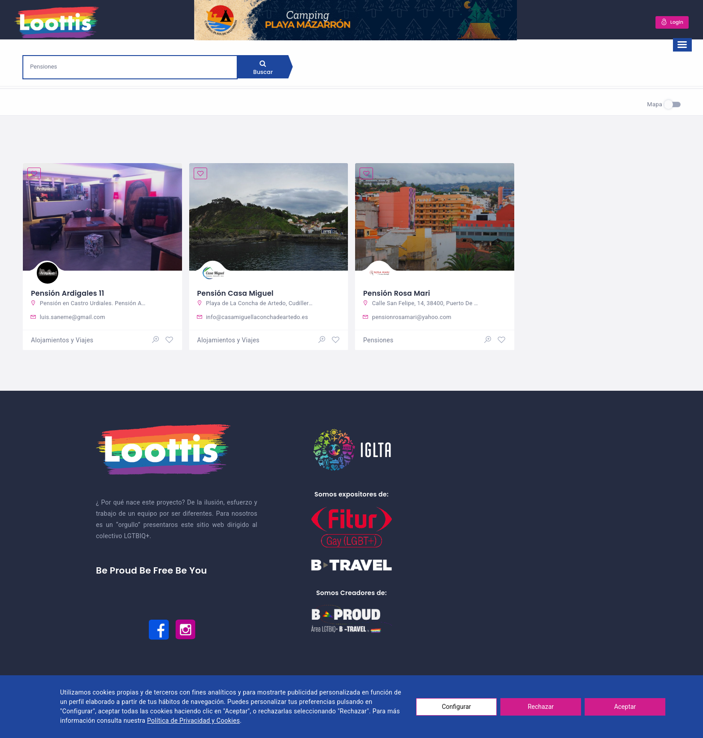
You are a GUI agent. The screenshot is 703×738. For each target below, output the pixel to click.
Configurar (456, 706)
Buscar (264, 69)
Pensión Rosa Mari (397, 292)
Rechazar (541, 706)
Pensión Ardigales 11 (68, 292)
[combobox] (130, 66)
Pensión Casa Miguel (236, 292)
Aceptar (625, 706)
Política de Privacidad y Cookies (193, 720)
